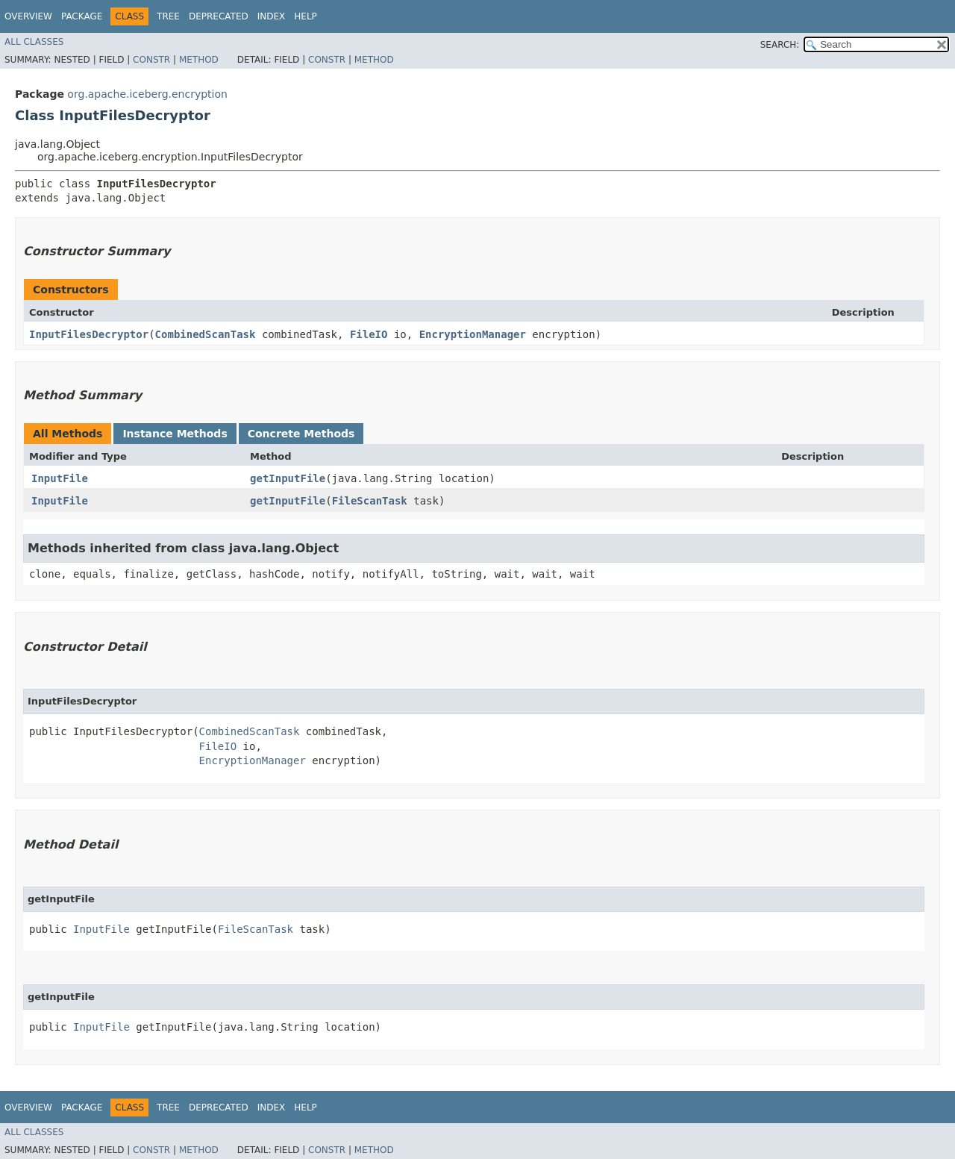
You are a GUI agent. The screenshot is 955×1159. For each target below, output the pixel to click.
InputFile (59, 478)
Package (81, 16)
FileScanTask (369, 501)
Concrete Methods (301, 434)
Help (305, 16)
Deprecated (218, 16)
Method (199, 59)
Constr (151, 59)
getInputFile (287, 478)
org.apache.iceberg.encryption (147, 94)
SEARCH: (780, 45)
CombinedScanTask (205, 334)
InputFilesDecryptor (88, 334)
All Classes (33, 42)
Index (271, 16)
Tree (168, 16)
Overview (28, 16)
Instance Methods (174, 434)
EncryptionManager (472, 334)
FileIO (369, 334)
